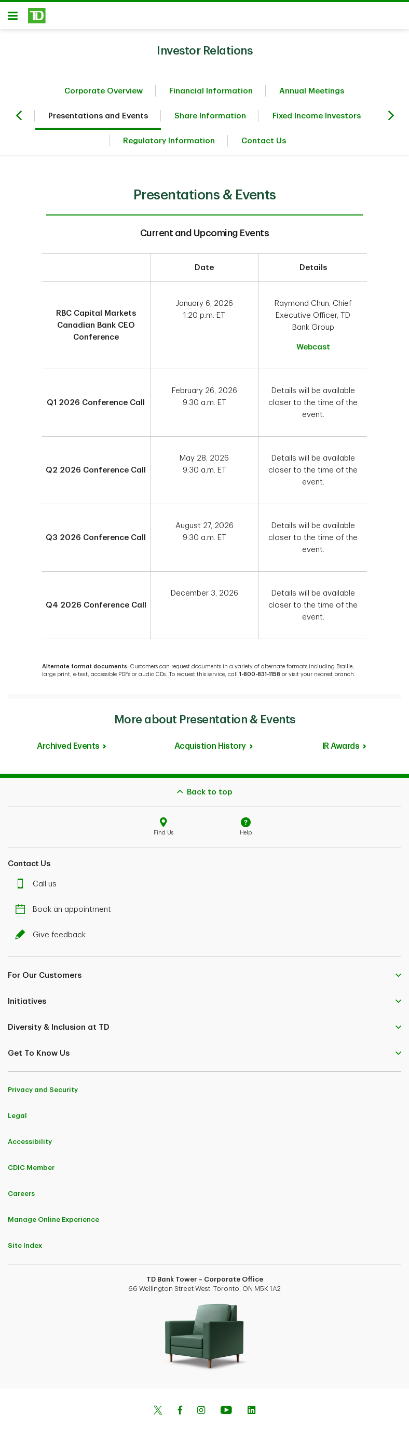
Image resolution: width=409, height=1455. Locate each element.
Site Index (25, 1245)
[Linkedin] (251, 1411)
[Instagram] (201, 1411)
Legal (17, 1115)
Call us (38, 884)
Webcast (313, 347)
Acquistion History (210, 746)
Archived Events (68, 746)
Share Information (210, 116)
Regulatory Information (169, 141)
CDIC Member (31, 1167)
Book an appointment (65, 909)
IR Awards (341, 746)
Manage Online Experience (53, 1219)
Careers (21, 1193)
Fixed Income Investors (316, 116)
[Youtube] (226, 1411)
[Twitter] (158, 1411)
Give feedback (53, 935)
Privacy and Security (43, 1089)
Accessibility (30, 1141)
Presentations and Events (98, 116)
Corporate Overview (103, 91)
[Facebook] (180, 1411)
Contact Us (263, 141)
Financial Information (211, 91)
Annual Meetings (311, 91)
